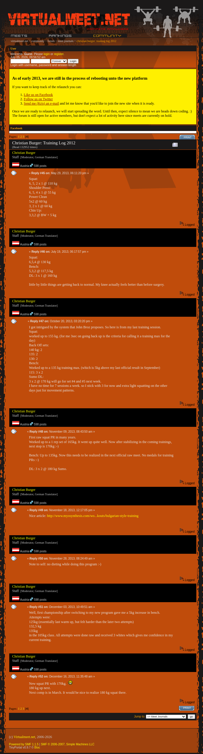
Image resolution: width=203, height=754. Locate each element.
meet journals (65, 41)
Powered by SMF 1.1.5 (24, 744)
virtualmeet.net (19, 41)
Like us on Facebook (38, 95)
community (38, 41)
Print (188, 137)
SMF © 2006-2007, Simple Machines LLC (68, 744)
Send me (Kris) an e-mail (41, 103)
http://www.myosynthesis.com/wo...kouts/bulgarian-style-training (93, 516)
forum (51, 41)
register (59, 54)
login (47, 54)
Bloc (37, 747)
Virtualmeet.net (24, 737)
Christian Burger (23, 153)
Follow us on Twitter (38, 99)
